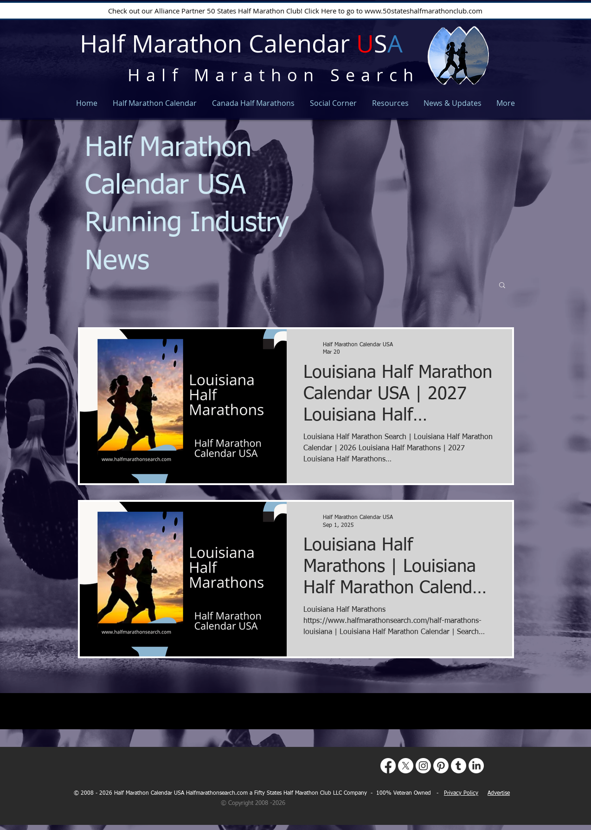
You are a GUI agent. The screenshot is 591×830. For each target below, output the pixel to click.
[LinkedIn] (476, 765)
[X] (405, 765)
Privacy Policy (461, 793)
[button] (502, 286)
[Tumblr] (458, 765)
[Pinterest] (441, 765)
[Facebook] (388, 765)
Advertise (499, 793)
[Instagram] (423, 765)
